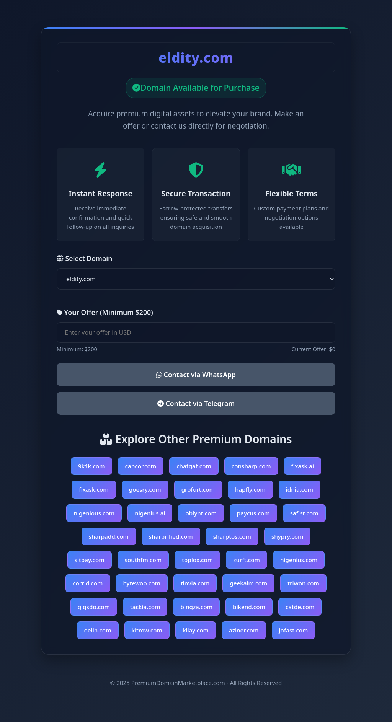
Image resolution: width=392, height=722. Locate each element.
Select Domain (85, 258)
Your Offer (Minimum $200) (105, 312)
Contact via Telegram (196, 403)
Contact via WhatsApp (196, 374)
